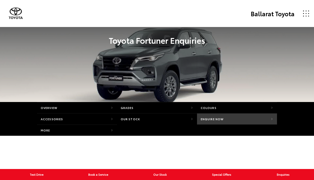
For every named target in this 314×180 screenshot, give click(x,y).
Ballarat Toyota (272, 13)
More (45, 130)
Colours (208, 108)
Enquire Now (212, 119)
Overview (49, 108)
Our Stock (130, 119)
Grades (127, 108)
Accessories (52, 119)
